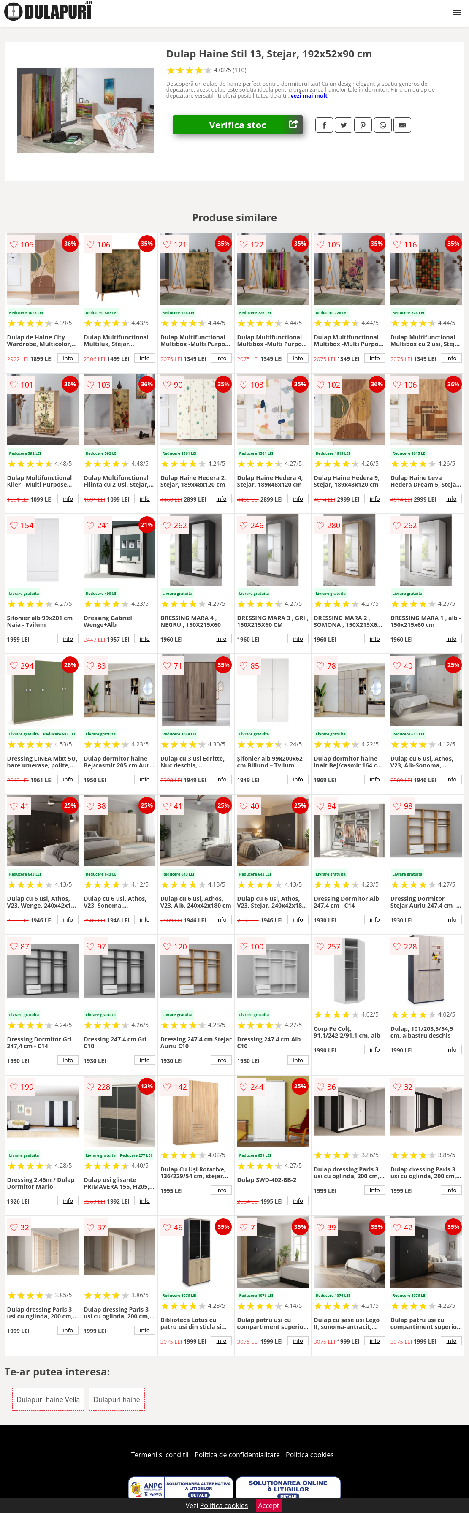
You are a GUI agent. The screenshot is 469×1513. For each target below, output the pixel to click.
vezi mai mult (309, 95)
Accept (268, 1505)
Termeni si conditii (160, 1454)
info (68, 358)
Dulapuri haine (117, 1399)
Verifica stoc (256, 124)
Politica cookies (310, 1454)
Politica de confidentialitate (237, 1454)
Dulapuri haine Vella (48, 1399)
